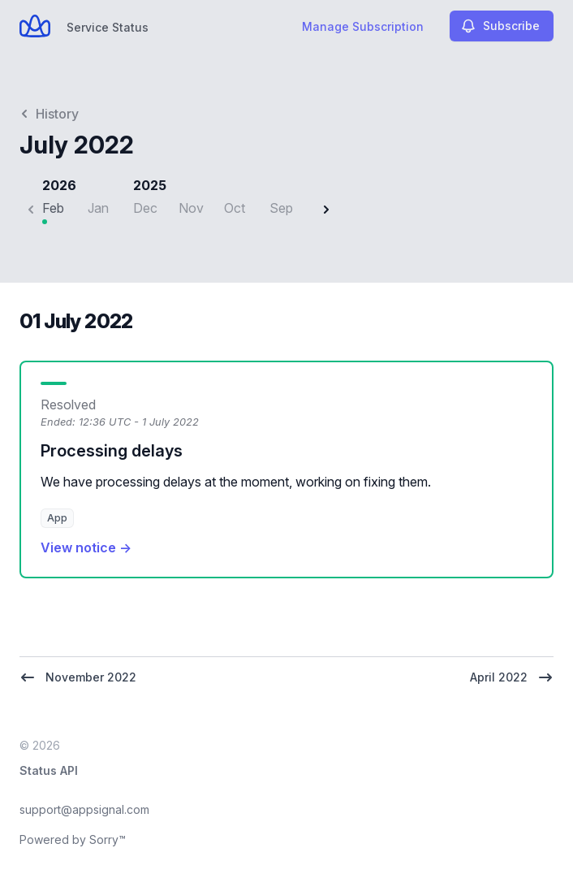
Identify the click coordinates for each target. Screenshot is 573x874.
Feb (53, 208)
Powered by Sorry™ (72, 839)
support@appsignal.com (84, 809)
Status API (48, 770)
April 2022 (512, 677)
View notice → (86, 547)
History (49, 114)
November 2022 (77, 677)
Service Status (108, 27)
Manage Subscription (363, 26)
